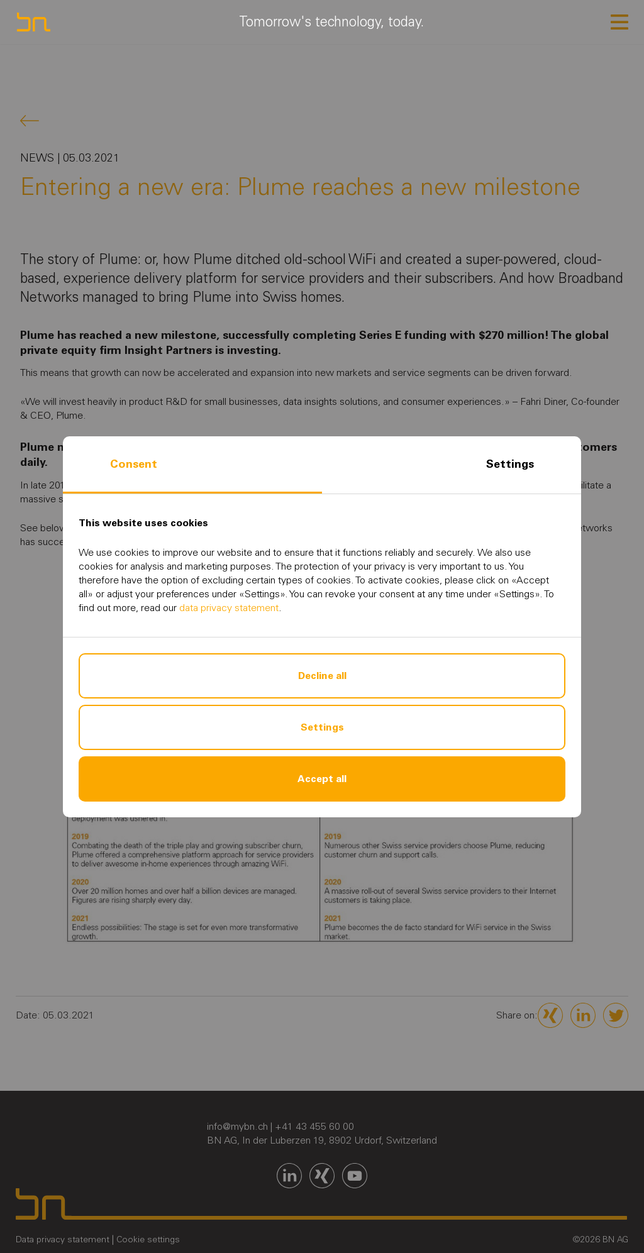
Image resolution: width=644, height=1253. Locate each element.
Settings (510, 464)
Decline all (322, 676)
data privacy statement (229, 608)
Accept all (322, 779)
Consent (133, 464)
